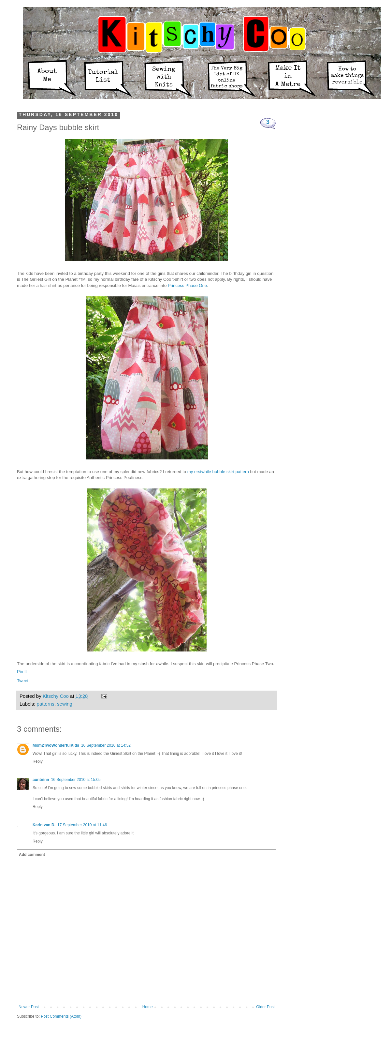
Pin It (22, 671)
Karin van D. (44, 825)
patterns (45, 704)
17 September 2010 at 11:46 (82, 825)
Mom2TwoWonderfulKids (56, 745)
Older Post (265, 1007)
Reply (38, 761)
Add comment (32, 854)
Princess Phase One (187, 285)
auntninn (41, 779)
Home (147, 1007)
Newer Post (29, 1007)
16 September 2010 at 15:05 (76, 779)
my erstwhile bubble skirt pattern (218, 471)
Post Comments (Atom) (61, 1016)
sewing (64, 704)
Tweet (22, 680)
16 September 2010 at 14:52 (106, 745)
